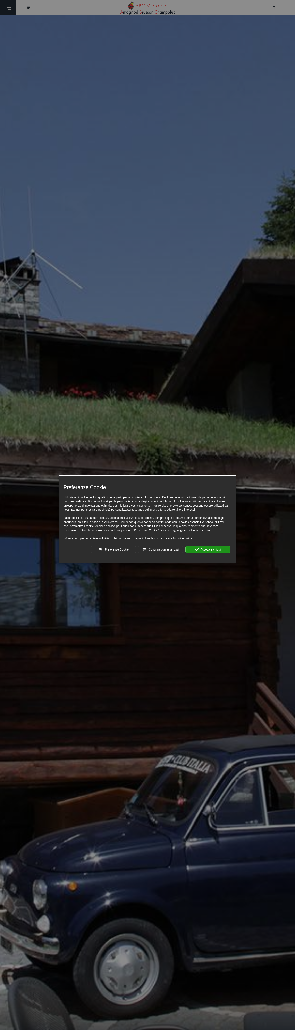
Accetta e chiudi (208, 550)
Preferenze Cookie (114, 550)
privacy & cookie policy (177, 538)
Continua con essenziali (161, 550)
